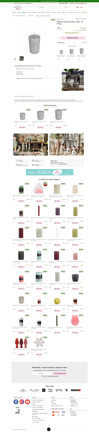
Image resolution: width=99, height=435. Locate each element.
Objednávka (84, 3)
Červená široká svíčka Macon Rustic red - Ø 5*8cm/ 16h (57, 262)
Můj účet (73, 3)
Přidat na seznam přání (82, 18)
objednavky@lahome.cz (63, 164)
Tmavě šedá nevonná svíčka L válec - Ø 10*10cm (74, 284)
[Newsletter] (41, 373)
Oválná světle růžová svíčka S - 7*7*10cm (75, 261)
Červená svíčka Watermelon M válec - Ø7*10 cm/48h (20, 284)
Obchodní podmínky (36, 402)
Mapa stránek (35, 416)
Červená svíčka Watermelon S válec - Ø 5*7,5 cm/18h (38, 306)
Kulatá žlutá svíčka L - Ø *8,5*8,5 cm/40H (57, 305)
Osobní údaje (54, 404)
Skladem (22, 96)
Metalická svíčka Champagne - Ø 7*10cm (21, 305)
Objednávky (53, 400)
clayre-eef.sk (41, 420)
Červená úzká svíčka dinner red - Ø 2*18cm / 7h (39, 218)
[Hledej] (65, 7)
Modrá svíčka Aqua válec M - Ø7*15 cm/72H (38, 262)
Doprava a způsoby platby (37, 400)
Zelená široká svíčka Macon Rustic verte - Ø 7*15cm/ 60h (57, 284)
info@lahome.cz (29, 3)
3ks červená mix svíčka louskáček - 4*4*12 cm (21, 350)
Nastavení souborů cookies (56, 406)
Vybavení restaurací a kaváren (38, 409)
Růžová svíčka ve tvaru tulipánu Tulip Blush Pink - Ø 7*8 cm (75, 328)
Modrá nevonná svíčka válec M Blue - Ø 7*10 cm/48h (38, 328)
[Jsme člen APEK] (17, 410)
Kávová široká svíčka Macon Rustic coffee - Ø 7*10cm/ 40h (21, 262)
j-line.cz (33, 422)
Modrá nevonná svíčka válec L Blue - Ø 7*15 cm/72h (20, 328)
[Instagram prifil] (21, 401)
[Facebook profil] (15, 401)
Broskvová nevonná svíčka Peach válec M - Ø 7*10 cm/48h (75, 306)
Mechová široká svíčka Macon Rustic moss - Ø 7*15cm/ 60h (75, 218)
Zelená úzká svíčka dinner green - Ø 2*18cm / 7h (55, 328)
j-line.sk (37, 422)
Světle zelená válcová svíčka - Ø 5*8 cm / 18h (21, 196)
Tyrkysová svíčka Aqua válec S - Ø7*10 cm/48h (38, 284)
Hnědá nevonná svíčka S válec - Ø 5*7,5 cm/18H (20, 218)
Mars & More (60, 19)
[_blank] (27, 401)
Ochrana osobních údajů (37, 405)
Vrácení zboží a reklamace (37, 407)
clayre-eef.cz (34, 420)
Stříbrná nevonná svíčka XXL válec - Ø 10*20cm (81, 56)
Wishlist (78, 3)
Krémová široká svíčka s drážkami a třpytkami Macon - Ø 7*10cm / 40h (55, 196)
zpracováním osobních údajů (53, 376)
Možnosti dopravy (61, 42)
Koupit (23, 127)
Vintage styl (27, 96)
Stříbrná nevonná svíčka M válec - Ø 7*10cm (61, 56)
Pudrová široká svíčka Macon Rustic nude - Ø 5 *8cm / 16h (75, 196)
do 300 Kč (31, 96)
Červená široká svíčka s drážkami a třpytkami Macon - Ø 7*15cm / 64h (21, 240)
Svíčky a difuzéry (17, 96)
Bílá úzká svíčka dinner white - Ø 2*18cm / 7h (57, 240)
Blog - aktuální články (36, 418)
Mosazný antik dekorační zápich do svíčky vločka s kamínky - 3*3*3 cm (38, 350)
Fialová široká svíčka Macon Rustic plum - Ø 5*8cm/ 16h (57, 218)
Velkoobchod (35, 411)
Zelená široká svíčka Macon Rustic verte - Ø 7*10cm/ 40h (39, 240)
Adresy (52, 402)
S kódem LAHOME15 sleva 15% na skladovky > (49, 1)
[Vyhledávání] (51, 7)
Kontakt (33, 403)
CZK (64, 3)
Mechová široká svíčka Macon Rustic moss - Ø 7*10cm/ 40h (75, 240)
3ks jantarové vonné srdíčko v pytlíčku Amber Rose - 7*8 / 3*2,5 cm (38, 196)
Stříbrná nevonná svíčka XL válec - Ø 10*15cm (71, 56)
